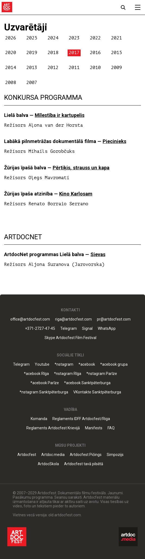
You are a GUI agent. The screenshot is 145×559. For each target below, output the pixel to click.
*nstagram (64, 364)
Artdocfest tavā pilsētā (83, 464)
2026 (10, 38)
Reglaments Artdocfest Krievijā (53, 428)
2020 (10, 52)
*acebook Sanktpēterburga (87, 383)
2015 (116, 52)
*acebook (86, 364)
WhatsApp (107, 329)
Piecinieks (114, 141)
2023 (74, 38)
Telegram (68, 329)
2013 (31, 67)
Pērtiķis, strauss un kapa (81, 167)
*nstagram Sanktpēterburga (44, 392)
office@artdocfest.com (30, 319)
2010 (95, 67)
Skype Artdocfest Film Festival (70, 338)
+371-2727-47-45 (40, 329)
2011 (74, 67)
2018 (53, 52)
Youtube (42, 364)
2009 (116, 67)
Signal (87, 329)
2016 (95, 52)
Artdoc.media (53, 455)
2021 (116, 38)
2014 (10, 67)
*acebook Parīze (44, 383)
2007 (31, 82)
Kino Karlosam (75, 194)
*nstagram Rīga (67, 374)
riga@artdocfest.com (73, 319)
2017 (74, 52)
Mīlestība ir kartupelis (59, 115)
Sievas (97, 254)
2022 (95, 38)
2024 (53, 38)
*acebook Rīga (36, 374)
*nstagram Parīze (101, 374)
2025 (31, 38)
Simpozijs (115, 455)
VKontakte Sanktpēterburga (97, 392)
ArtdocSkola (48, 464)
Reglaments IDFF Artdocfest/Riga (81, 419)
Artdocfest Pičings (86, 455)
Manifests (93, 428)
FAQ (111, 428)
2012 (53, 67)
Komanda (39, 419)
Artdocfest (26, 455)
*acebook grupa (114, 364)
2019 (31, 52)
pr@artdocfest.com (114, 319)
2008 (10, 82)
